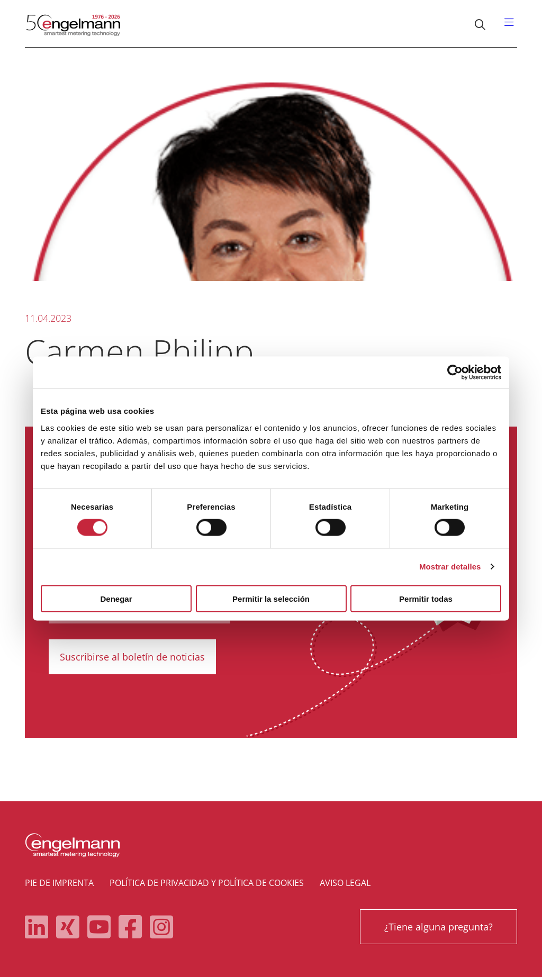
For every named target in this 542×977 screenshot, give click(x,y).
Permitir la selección (271, 598)
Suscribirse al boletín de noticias (132, 656)
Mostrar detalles (450, 566)
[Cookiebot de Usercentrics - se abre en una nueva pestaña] (455, 373)
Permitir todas (426, 598)
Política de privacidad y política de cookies (207, 883)
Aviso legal (345, 883)
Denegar (116, 598)
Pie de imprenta (59, 883)
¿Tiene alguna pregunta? (438, 926)
